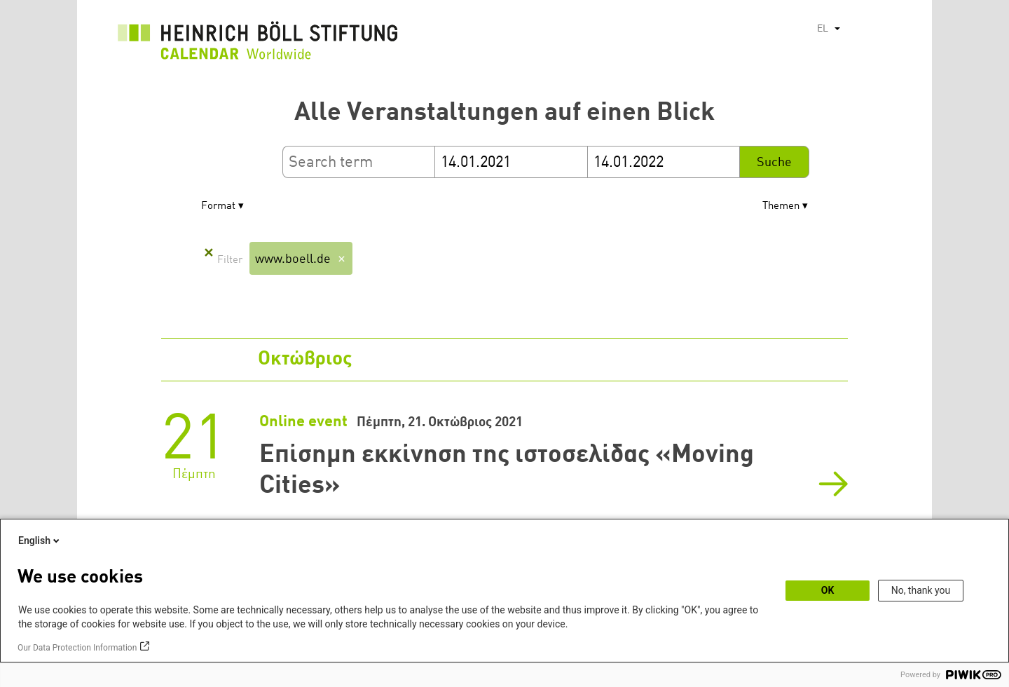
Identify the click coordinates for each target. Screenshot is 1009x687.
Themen (780, 206)
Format (218, 206)
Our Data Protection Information (77, 648)
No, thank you (921, 590)
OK (828, 590)
